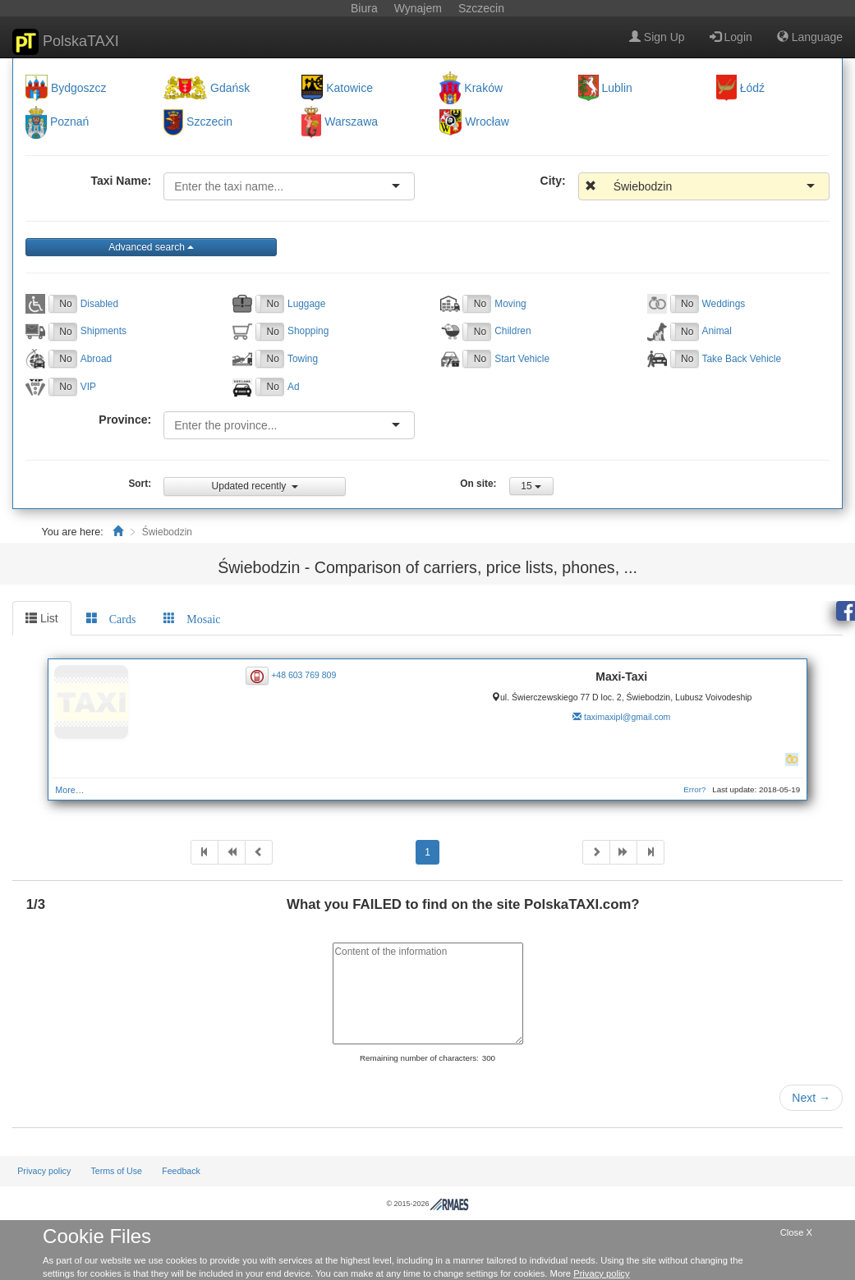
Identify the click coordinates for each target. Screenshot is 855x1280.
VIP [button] (88, 386)
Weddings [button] (724, 304)
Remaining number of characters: (419, 1057)
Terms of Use (116, 1171)
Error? (694, 789)
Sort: (139, 483)
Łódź (752, 87)
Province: (125, 419)
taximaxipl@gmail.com (627, 717)
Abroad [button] (96, 359)
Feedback (181, 1171)
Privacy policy (44, 1171)
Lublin (617, 87)
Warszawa (351, 122)
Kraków (483, 87)
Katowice (349, 87)
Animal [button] (717, 331)
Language (810, 37)
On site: (478, 483)
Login (731, 37)
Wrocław (486, 122)
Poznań (69, 122)
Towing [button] (302, 359)
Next (811, 1097)
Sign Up (657, 37)
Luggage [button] (306, 304)
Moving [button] (510, 304)
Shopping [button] (308, 331)
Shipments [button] (103, 331)
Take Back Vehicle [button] (742, 359)
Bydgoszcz (79, 87)
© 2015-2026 (427, 1204)
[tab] (111, 618)
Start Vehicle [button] (521, 359)
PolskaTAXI (65, 42)
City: (553, 180)
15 (531, 486)
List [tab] (41, 618)
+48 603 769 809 (303, 675)
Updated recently (255, 486)
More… (69, 790)
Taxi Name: (120, 180)
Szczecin (209, 122)
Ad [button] (293, 386)
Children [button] (512, 331)
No (65, 304)
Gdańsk (230, 87)
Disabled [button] (99, 304)
